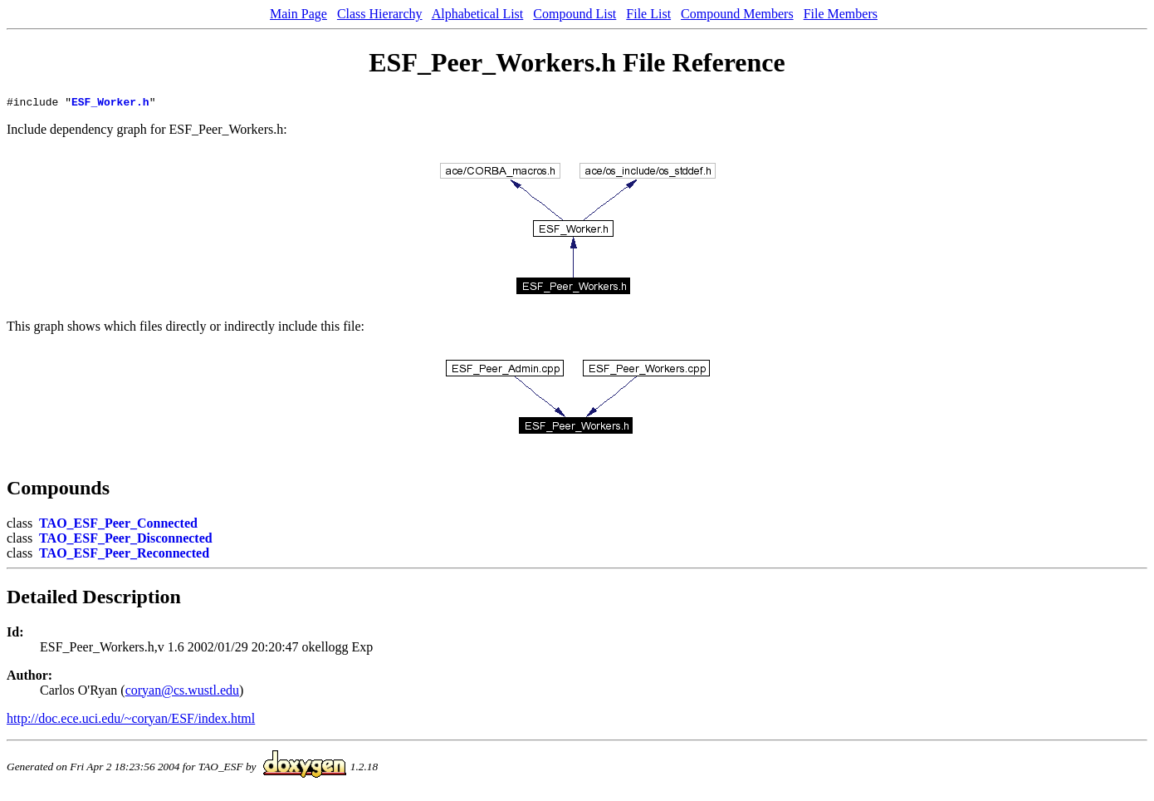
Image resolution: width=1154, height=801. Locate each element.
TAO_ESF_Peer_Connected (118, 525)
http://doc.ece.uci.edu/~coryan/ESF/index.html (131, 721)
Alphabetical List (478, 14)
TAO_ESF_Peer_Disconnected (126, 540)
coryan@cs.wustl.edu (182, 693)
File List (648, 14)
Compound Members (737, 14)
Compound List (574, 14)
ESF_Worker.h (110, 103)
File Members (841, 14)
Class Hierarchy (380, 14)
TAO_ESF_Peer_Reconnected (124, 555)
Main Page (298, 14)
